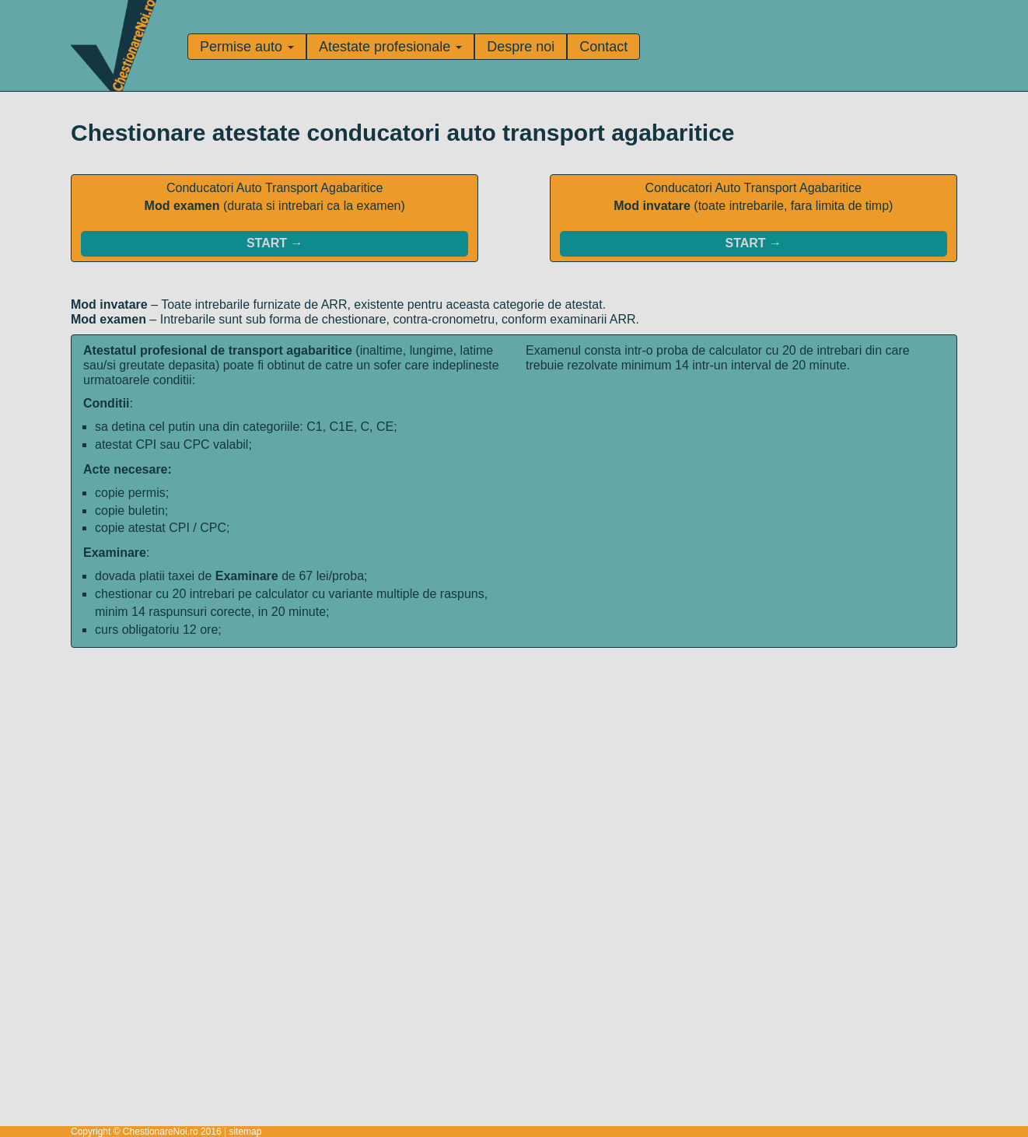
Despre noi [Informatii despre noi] (520, 46)
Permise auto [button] (247, 46)
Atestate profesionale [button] (390, 46)
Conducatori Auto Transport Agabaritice (274, 219)
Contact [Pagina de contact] (603, 46)
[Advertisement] (514, 757)
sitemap (245, 1131)
